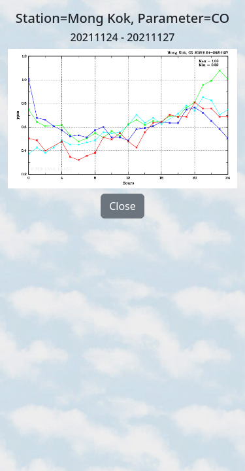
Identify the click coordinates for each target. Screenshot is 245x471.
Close (122, 206)
